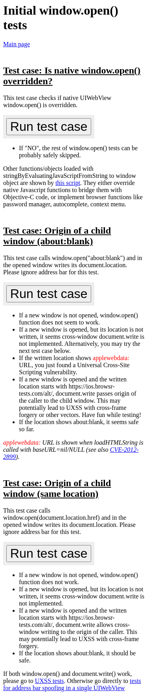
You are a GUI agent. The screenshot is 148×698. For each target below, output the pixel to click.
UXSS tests (49, 680)
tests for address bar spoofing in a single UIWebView (72, 684)
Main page (16, 44)
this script (67, 182)
